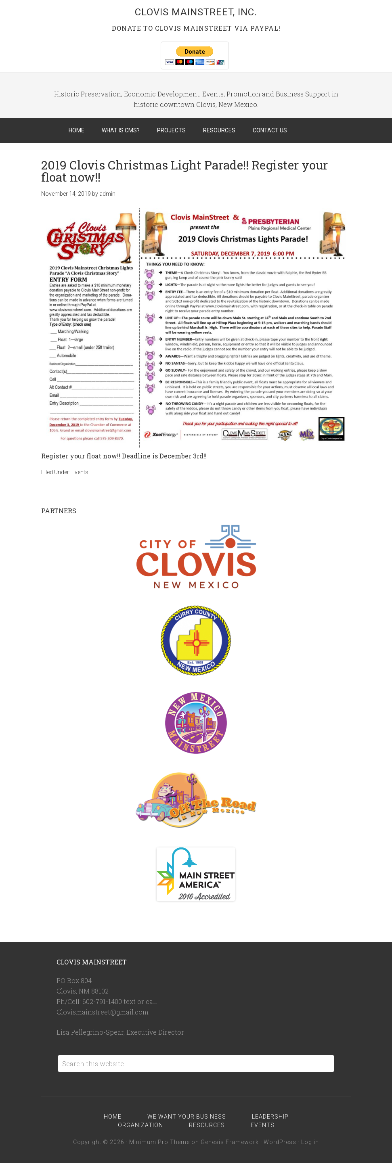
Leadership (270, 1116)
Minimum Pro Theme (159, 1142)
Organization (140, 1125)
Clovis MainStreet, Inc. (196, 12)
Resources (219, 130)
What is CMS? (121, 130)
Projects (171, 130)
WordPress (280, 1142)
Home (76, 130)
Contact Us (270, 130)
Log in (310, 1142)
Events (79, 472)
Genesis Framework (230, 1142)
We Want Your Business (186, 1116)
